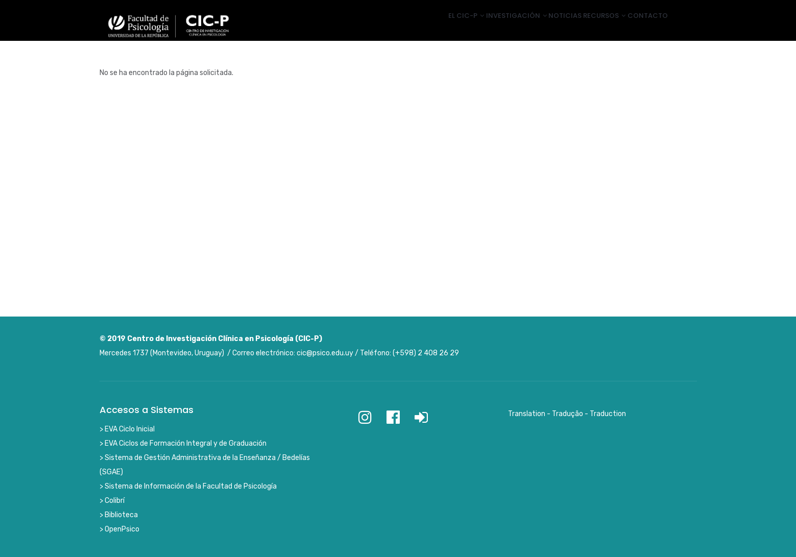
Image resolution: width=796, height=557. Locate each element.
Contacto (643, 27)
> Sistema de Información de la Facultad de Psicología (188, 486)
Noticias (544, 27)
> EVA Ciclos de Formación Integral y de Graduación (183, 443)
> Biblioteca (119, 515)
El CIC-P (428, 27)
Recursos (592, 27)
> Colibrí (112, 500)
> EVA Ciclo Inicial (127, 429)
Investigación (486, 27)
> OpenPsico (119, 529)
